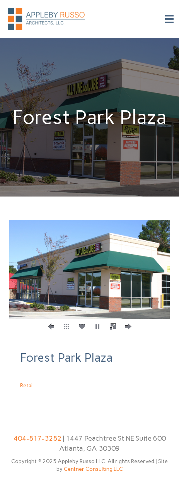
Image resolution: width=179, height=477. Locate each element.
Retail (27, 385)
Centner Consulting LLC (93, 469)
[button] (51, 326)
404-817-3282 (37, 438)
